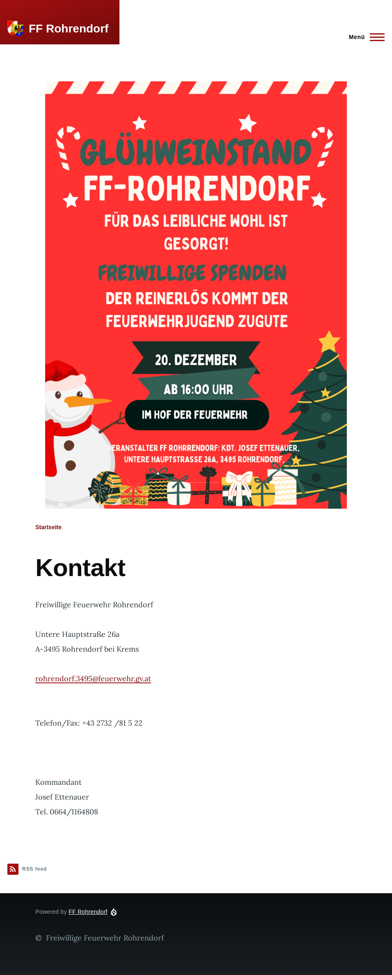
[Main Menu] (364, 37)
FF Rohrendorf (68, 28)
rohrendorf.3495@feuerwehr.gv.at (93, 678)
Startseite (48, 527)
